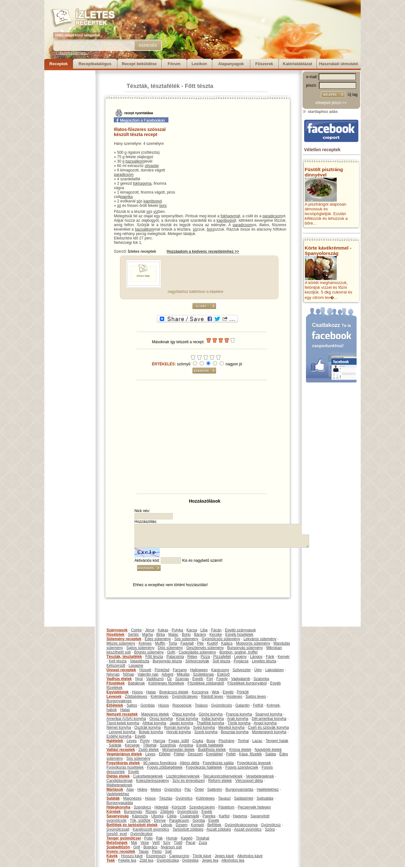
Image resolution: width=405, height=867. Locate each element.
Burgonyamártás (239, 789)
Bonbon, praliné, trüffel (238, 652)
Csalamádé (189, 816)
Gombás (147, 705)
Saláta (270, 754)
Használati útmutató (338, 63)
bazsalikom (135, 161)
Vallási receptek (121, 749)
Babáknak (136, 683)
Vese (144, 842)
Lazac (257, 741)
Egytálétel (214, 754)
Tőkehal (150, 745)
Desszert (195, 754)
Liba (204, 630)
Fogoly (222, 679)
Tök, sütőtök (140, 820)
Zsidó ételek (148, 749)
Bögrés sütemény (149, 652)
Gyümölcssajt (118, 829)
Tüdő (178, 842)
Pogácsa (241, 661)
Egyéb (197, 679)
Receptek (58, 63)
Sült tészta (221, 661)
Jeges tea (210, 860)
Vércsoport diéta (249, 780)
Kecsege (132, 745)
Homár (172, 838)
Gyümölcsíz (271, 825)
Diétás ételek (118, 776)
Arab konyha (237, 718)
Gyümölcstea (168, 860)
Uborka (157, 816)
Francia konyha (239, 714)
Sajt (168, 851)
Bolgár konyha (151, 732)
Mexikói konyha (231, 727)
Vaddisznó (155, 679)
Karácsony (220, 670)
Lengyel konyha (122, 732)
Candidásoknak (120, 780)
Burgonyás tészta (167, 661)
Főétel (179, 754)
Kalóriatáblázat (297, 63)
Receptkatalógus (94, 63)
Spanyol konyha (268, 714)
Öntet (199, 789)
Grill (136, 847)
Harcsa (159, 741)
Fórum (174, 63)
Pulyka (177, 630)
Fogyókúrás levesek (254, 763)
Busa (211, 741)
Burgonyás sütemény (245, 648)
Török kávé (201, 856)
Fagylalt (187, 643)
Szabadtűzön (118, 847)
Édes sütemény (158, 639)
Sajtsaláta (265, 798)
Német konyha (119, 727)
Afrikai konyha (154, 723)
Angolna (186, 745)
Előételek (115, 705)
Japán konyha (181, 723)
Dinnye (159, 820)
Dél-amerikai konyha (269, 718)
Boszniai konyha (234, 732)
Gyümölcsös (221, 705)
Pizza (205, 656)
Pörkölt (243, 692)
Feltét (231, 754)
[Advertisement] (69, 165)
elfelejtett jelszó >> (331, 103)
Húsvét (145, 670)
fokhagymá (230, 216)
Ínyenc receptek (121, 851)
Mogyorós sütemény (253, 643)
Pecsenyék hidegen (254, 807)
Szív (166, 842)
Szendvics (142, 807)
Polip (148, 838)
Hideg (142, 789)
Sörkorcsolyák (197, 661)
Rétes (192, 656)
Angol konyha (265, 723)
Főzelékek (116, 683)
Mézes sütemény (121, 643)
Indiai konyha (213, 718)
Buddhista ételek (212, 749)
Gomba (198, 820)
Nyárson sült (171, 847)
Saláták (115, 745)
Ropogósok (182, 705)
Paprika (208, 816)
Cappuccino (179, 856)
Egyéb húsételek (239, 634)
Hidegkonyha (118, 807)
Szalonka (261, 679)
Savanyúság (118, 816)
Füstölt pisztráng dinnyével (324, 172)
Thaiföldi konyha (210, 723)
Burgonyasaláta (120, 803)
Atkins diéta (189, 763)
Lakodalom (274, 670)
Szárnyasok (117, 630)
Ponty (145, 741)
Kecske (215, 634)
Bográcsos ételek (173, 692)
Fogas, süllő (179, 741)
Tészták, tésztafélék (153, 86)
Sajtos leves (256, 696)
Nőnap (128, 674)
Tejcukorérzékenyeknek (222, 776)
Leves (132, 741)
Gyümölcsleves (184, 696)
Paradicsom (179, 820)
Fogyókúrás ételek (123, 763)
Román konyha (177, 727)
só (138, 201)
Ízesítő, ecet (117, 834)
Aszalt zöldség (218, 829)
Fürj (209, 679)
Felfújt (258, 705)
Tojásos (201, 705)
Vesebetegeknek (260, 776)
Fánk (270, 656)
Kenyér (284, 656)
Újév (258, 670)
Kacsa (191, 630)
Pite (200, 643)
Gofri (171, 652)
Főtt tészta (199, 86)
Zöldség (167, 811)
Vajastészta (139, 661)
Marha (147, 634)
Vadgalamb (240, 679)
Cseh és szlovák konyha (268, 727)
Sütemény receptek (124, 639)
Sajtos (132, 705)
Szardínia (168, 745)
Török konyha (239, 723)
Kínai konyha (187, 718)
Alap (130, 789)
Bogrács (150, 847)
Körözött (179, 807)
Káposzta (140, 816)
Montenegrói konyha (269, 732)
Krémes (145, 643)
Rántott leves (212, 696)
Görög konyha (210, 714)
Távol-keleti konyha (123, 723)
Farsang (180, 670)
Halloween (199, 670)
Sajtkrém (214, 789)
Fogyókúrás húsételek (125, 767)
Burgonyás (133, 811)
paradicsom (124, 174)
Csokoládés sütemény (197, 652)
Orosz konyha (161, 718)
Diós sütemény (170, 648)
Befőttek (214, 825)
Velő (155, 842)
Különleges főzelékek (166, 683)
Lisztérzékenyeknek (182, 776)
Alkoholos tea (232, 860)
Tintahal (202, 838)
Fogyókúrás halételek (204, 767)
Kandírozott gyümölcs (151, 829)
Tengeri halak (277, 741)
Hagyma (240, 816)
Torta (173, 643)
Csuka (197, 741)
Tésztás (165, 798)
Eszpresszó (156, 856)
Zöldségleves (136, 696)
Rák (159, 838)
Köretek (114, 811)
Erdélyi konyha (119, 736)
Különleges (205, 798)
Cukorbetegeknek (148, 776)
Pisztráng (226, 741)
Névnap (113, 674)
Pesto (157, 851)
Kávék (112, 856)
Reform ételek (220, 780)
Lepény (240, 656)
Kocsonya (200, 692)
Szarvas (182, 679)
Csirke (136, 630)
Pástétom (226, 807)
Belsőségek (117, 842)
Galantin (242, 705)
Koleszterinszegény (152, 780)
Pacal (190, 842)
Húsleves (234, 696)
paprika (126, 197)
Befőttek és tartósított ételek (132, 825)
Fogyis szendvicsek (241, 767)
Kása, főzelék (250, 754)
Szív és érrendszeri (188, 780)
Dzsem (181, 825)
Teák (111, 860)
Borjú (186, 634)
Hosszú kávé (132, 856)
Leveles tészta (264, 661)
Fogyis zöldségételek (165, 767)
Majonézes (132, 798)
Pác (187, 789)
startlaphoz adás (320, 111)
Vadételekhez (118, 794)
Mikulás (183, 674)
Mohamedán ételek (178, 749)
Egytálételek (118, 692)
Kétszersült (116, 665)
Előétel (165, 754)
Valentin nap (148, 674)
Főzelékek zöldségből (206, 683)
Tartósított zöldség (187, 829)
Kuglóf (212, 643)
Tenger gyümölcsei (124, 838)
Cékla (172, 816)
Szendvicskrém (202, 807)
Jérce (149, 630)
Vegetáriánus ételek (124, 754)
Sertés (133, 634)
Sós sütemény (186, 639)
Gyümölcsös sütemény (221, 639)
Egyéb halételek (209, 745)
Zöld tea (146, 860)
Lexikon (199, 63)
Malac (173, 634)
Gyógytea (190, 860)
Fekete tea (127, 860)
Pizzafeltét (222, 656)
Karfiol (224, 816)
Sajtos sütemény (140, 648)
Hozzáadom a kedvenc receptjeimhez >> (203, 251)
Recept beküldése (139, 63)
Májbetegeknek (119, 785)
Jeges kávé (224, 856)
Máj (134, 842)
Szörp (270, 829)
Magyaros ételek (155, 714)
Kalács (227, 643)
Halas (151, 692)
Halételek (115, 741)
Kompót (197, 825)
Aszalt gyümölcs (248, 829)
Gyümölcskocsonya (241, 825)
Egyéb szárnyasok (240, 630)
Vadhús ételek (119, 679)
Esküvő (223, 674)
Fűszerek (264, 63)
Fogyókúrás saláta (218, 763)
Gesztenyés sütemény (205, 648)
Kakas (163, 630)
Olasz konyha (184, 714)
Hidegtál (161, 807)
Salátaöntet (243, 798)
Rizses (151, 811)
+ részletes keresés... (71, 53)
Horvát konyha (178, 732)
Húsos (137, 692)
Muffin (160, 643)
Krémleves (160, 696)
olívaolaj (152, 166)
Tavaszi (224, 798)
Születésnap (203, 674)
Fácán (216, 630)
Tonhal (243, 741)
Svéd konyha (204, 727)
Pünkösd (162, 670)
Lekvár (166, 825)
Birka (160, 634)
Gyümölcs (172, 789)
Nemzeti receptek (122, 714)
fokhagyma (142, 183)
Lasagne (136, 665)
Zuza (203, 842)
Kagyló (187, 838)
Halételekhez (267, 789)
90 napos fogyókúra (160, 763)
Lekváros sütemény (259, 639)
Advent (167, 674)
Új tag (353, 94)
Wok (215, 692)
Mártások (115, 789)
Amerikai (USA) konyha (126, 718)
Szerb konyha (205, 732)
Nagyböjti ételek (268, 749)
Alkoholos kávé (250, 856)
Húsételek (116, 634)
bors (162, 205)
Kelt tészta (118, 661)
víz (155, 211)
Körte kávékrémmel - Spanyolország (328, 250)
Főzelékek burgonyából (247, 683)
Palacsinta (175, 656)
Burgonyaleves (119, 701)
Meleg (156, 789)
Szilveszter (242, 670)
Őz (169, 679)
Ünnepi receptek (121, 670)
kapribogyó (152, 201)
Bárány (200, 634)
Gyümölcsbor (141, 834)
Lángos (256, 656)
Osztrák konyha (147, 727)
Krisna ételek (240, 749)
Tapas (144, 851)
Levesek (114, 696)
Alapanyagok (231, 63)
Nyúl (139, 679)
